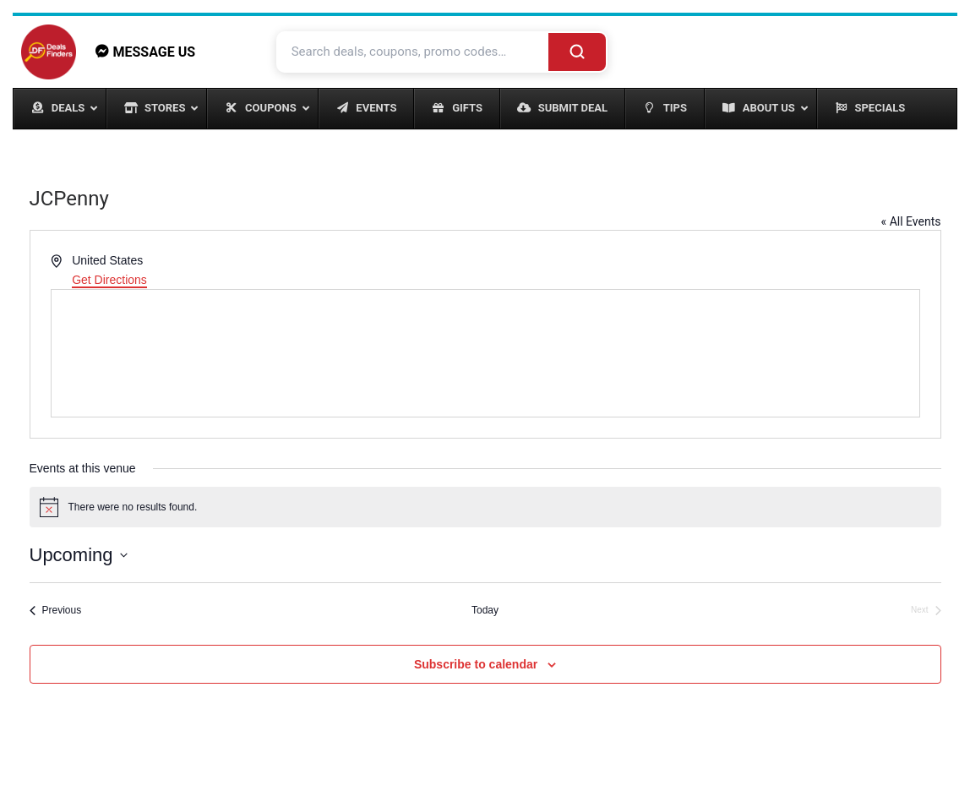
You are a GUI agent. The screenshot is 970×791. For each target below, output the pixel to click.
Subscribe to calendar (475, 664)
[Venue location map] (485, 353)
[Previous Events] (56, 610)
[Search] (577, 52)
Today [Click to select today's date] (485, 610)
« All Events (911, 221)
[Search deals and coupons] (413, 52)
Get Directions (109, 279)
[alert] (485, 507)
